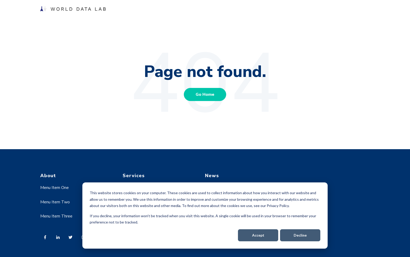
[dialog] (205, 215)
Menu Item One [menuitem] (54, 188)
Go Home (205, 94)
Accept (258, 235)
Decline (300, 235)
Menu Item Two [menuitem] (55, 202)
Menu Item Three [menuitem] (56, 216)
